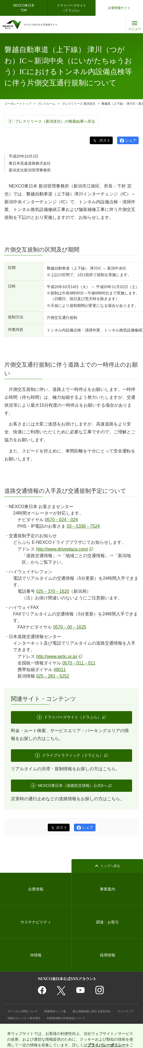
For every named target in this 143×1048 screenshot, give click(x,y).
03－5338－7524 (83, 526)
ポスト (104, 140)
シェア (130, 140)
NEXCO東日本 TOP (25, 8)
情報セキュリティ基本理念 (24, 1018)
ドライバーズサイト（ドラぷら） (71, 8)
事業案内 (107, 889)
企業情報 (35, 889)
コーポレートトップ (17, 103)
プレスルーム (46, 103)
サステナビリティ (35, 922)
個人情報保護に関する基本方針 (92, 1011)
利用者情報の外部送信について (66, 1018)
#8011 (59, 669)
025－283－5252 (52, 676)
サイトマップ (125, 1011)
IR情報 (35, 955)
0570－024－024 (61, 519)
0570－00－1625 (69, 627)
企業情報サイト (119, 8)
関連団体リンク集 (55, 1011)
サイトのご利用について (23, 1011)
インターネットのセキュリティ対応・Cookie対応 (38, 1024)
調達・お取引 (107, 922)
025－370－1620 (52, 591)
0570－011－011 (78, 663)
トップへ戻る (110, 866)
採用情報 (107, 955)
